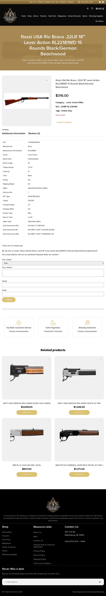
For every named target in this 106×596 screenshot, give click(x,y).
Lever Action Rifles (50, 60)
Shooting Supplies (96, 16)
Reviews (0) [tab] (34, 133)
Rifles (39, 60)
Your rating (7, 259)
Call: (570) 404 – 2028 (75, 541)
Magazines (62, 16)
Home (23, 16)
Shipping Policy (39, 559)
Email (4, 290)
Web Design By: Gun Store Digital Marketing (88, 592)
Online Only (66, 110)
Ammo (35, 16)
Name (4, 281)
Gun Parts (52, 16)
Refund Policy (39, 555)
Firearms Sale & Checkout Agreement (44, 545)
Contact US (38, 540)
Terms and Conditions (42, 563)
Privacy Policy (39, 551)
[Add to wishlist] (48, 359)
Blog (35, 536)
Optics (84, 16)
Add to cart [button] (27, 412)
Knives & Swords (74, 16)
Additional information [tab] (13, 133)
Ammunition (7, 532)
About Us (37, 532)
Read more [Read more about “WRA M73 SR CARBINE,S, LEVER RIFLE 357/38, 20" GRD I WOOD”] (79, 474)
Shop (30, 16)
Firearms (43, 16)
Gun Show (99, 21)
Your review (7, 267)
